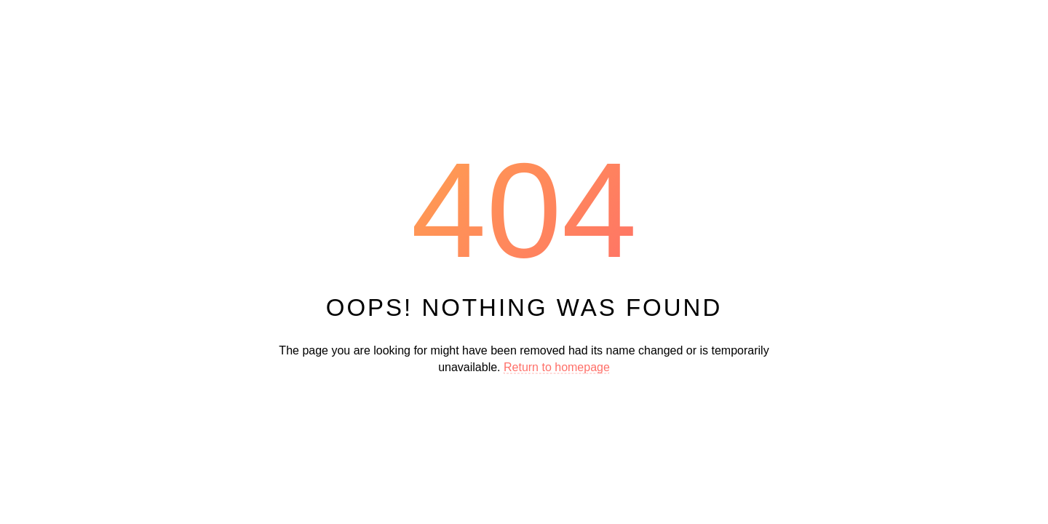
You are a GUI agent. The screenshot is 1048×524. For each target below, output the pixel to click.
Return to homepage (557, 366)
